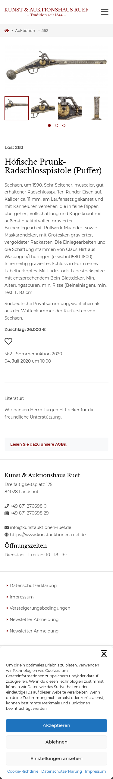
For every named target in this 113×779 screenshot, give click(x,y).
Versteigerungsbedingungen (40, 608)
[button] (104, 654)
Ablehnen (56, 742)
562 (45, 30)
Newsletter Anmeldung (34, 631)
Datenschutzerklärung (61, 771)
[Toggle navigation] (104, 12)
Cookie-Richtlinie (22, 771)
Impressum (95, 771)
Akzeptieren (56, 725)
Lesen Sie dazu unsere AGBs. (38, 444)
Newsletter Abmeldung (34, 619)
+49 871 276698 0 (25, 506)
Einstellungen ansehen (56, 758)
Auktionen (25, 30)
